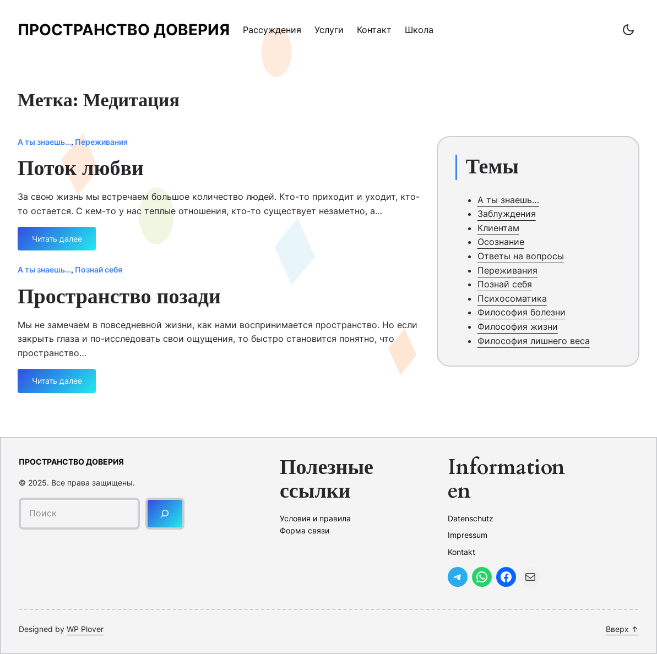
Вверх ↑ (622, 629)
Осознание (500, 241)
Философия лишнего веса (533, 340)
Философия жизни (517, 326)
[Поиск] (164, 513)
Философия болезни (521, 312)
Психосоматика (512, 298)
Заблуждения (506, 213)
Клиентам (498, 227)
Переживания (101, 141)
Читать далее (57, 242)
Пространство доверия (124, 29)
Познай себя (98, 269)
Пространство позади (119, 297)
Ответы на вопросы (520, 255)
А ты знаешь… (44, 141)
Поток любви (81, 169)
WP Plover (85, 629)
